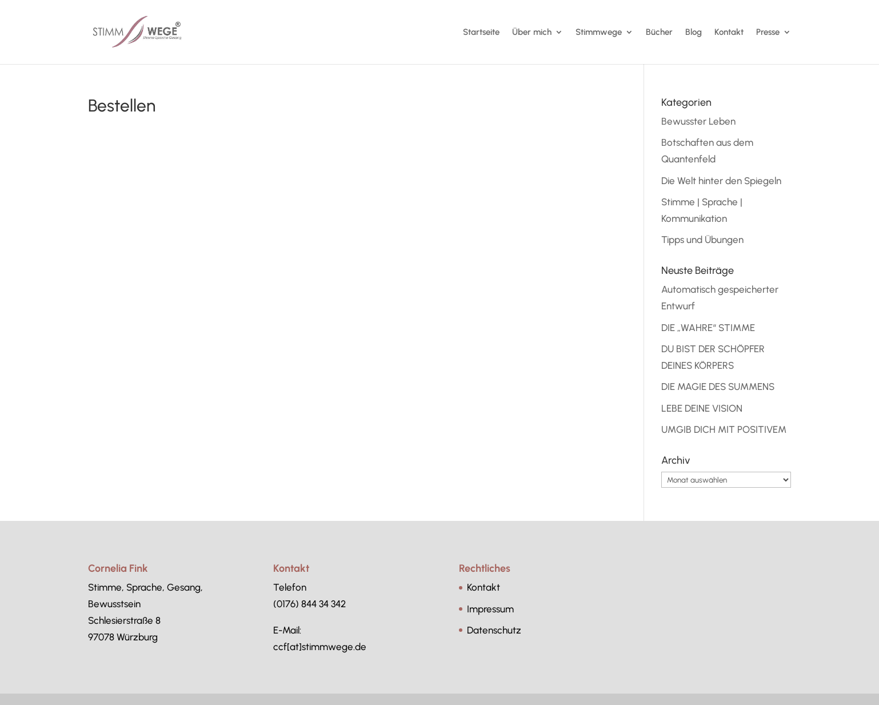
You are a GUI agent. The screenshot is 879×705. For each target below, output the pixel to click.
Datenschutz (494, 630)
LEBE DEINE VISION (701, 408)
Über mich (532, 32)
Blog (693, 32)
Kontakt (729, 32)
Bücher (659, 32)
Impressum (490, 609)
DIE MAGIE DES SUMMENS (717, 386)
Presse (768, 32)
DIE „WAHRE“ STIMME (708, 327)
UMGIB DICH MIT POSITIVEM (723, 429)
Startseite (481, 32)
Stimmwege (599, 32)
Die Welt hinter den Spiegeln (721, 180)
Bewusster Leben (698, 121)
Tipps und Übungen (702, 239)
